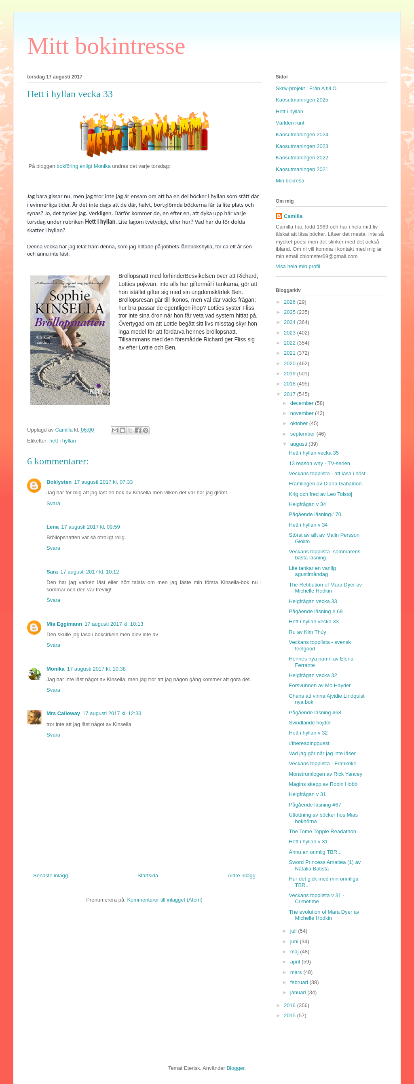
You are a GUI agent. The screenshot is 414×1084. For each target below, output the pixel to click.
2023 (290, 333)
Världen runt (290, 123)
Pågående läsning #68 (315, 712)
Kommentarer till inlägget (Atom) (164, 900)
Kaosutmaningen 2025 (302, 100)
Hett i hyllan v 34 (308, 525)
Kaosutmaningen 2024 (302, 134)
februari (300, 982)
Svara (53, 503)
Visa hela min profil (298, 266)
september (303, 434)
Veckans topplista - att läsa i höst (327, 473)
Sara (52, 572)
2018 (290, 384)
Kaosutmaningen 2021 (302, 169)
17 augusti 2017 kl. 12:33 (111, 713)
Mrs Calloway (63, 713)
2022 (290, 343)
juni (295, 941)
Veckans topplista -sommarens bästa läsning (324, 554)
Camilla (293, 216)
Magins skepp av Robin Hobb (323, 784)
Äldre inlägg (242, 875)
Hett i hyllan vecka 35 (314, 453)
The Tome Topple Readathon (322, 831)
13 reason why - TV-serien (319, 463)
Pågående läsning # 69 (315, 611)
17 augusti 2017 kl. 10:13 (113, 624)
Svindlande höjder (310, 723)
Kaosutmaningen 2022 (302, 158)
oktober (299, 423)
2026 (290, 302)
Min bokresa (290, 181)
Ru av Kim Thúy (307, 632)
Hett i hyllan (289, 111)
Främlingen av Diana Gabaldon (325, 484)
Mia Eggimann (64, 624)
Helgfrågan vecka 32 (313, 675)
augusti (299, 444)
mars (297, 972)
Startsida (147, 875)
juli (294, 931)
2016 (290, 1005)
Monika (55, 669)
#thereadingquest (309, 743)
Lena (52, 527)
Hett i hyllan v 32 (308, 733)
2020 (290, 363)
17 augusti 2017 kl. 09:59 (90, 527)
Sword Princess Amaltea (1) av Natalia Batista (325, 865)
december (302, 403)
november (302, 413)
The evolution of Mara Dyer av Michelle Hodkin (324, 915)
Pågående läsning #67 (315, 805)
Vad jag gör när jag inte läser (322, 753)
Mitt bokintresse (106, 45)
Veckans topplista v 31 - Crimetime (316, 898)
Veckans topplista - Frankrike (322, 763)
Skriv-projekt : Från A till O (306, 88)
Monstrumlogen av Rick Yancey (325, 774)
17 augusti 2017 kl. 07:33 (103, 482)
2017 (290, 394)
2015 (290, 1015)
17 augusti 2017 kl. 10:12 (89, 572)
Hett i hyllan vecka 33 (314, 621)
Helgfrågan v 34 (307, 504)
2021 (290, 353)
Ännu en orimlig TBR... (315, 852)
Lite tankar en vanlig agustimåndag (312, 571)
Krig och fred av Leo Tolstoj (320, 494)
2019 (290, 374)
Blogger (235, 1068)
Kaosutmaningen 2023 (302, 146)
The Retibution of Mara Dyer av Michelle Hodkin (325, 588)
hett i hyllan (62, 441)
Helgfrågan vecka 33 (313, 601)
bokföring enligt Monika (82, 166)
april (296, 962)
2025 (290, 312)
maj (295, 951)
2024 (290, 322)
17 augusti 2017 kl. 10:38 (96, 669)
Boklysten (59, 482)
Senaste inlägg (50, 875)
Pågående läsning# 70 (315, 514)
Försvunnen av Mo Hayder (320, 685)
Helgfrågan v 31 (307, 794)
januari (299, 992)
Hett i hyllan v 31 (308, 841)
